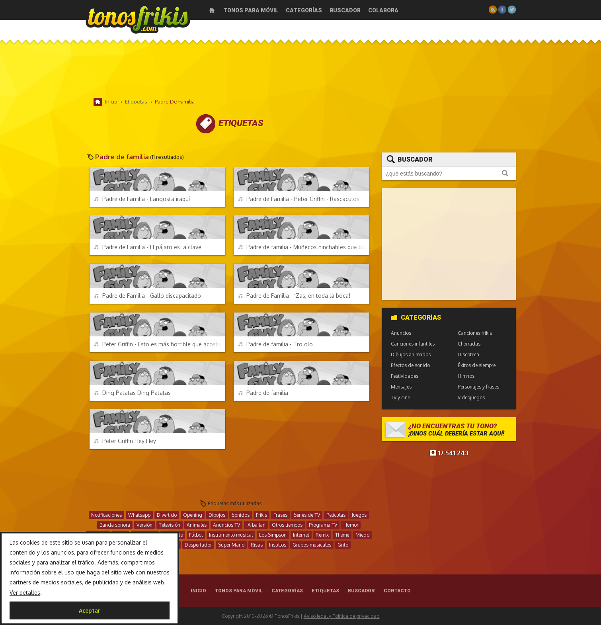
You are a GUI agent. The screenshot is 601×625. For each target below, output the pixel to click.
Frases (280, 515)
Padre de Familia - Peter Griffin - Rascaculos (298, 198)
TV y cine (400, 397)
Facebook (502, 10)
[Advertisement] (300, 71)
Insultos (277, 545)
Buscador (345, 10)
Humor (350, 525)
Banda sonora (115, 525)
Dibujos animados (411, 354)
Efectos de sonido (410, 365)
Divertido (167, 515)
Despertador (198, 545)
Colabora (383, 10)
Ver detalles (25, 592)
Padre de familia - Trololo (275, 344)
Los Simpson (273, 535)
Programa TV (323, 525)
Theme (342, 535)
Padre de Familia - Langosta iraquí (142, 198)
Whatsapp (139, 515)
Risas (257, 545)
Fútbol (196, 535)
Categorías (304, 10)
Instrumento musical (231, 535)
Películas (335, 515)
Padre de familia (263, 392)
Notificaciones (106, 515)
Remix (322, 535)
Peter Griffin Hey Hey (125, 441)
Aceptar (89, 610)
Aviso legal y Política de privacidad (342, 616)
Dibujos (217, 515)
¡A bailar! (255, 525)
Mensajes (401, 387)
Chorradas (469, 344)
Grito (343, 545)
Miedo (362, 535)
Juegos (359, 515)
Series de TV (307, 515)
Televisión (169, 525)
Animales (197, 525)
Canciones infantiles (413, 344)
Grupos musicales (312, 545)
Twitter (512, 10)
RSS (493, 10)
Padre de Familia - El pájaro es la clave (147, 247)
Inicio (212, 10)
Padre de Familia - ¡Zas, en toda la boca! (294, 295)
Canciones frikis (475, 333)
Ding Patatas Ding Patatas (132, 392)
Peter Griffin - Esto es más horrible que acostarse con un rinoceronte (159, 344)
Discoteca (468, 354)
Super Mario (231, 545)
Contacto (397, 591)
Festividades (404, 376)
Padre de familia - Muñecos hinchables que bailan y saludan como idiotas (303, 247)
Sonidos (241, 515)
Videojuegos (471, 397)
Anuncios (401, 333)
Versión (144, 525)
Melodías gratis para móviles (138, 19)
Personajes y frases (478, 387)
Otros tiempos (287, 525)
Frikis (261, 515)
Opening (192, 515)
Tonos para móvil (250, 10)
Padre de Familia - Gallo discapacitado (147, 295)
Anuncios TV (226, 525)
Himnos (466, 376)
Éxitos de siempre (477, 365)
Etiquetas (325, 591)
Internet (301, 535)
